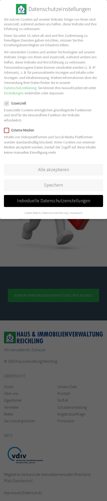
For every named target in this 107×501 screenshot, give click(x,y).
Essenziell (16, 103)
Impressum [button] (76, 213)
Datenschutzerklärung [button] (55, 213)
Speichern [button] (53, 185)
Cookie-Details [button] (33, 213)
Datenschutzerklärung (20, 87)
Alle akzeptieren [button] (53, 169)
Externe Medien (21, 130)
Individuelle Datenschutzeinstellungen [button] (53, 200)
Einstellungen (14, 92)
